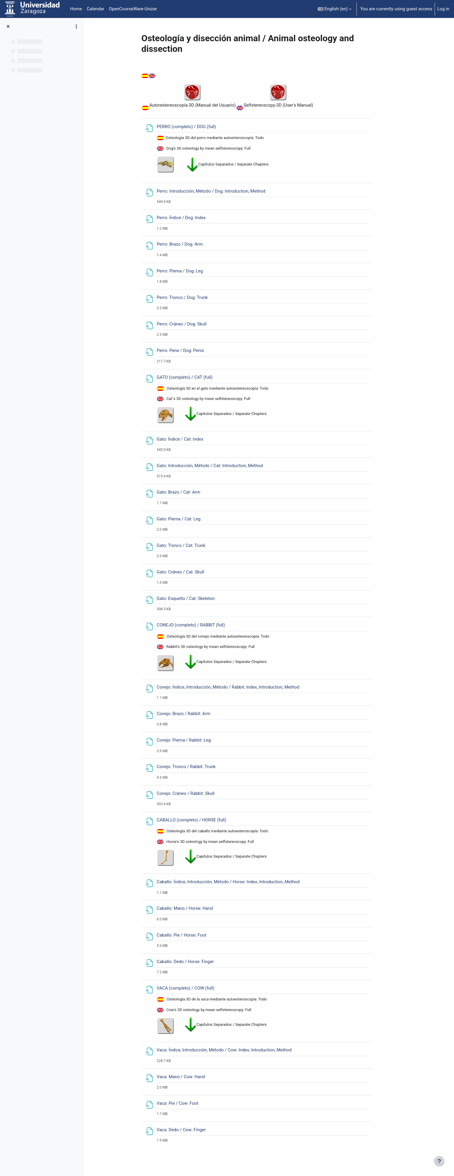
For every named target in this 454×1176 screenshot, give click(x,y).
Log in (443, 8)
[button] (335, 9)
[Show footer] (439, 1161)
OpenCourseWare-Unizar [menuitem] (133, 8)
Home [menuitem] (76, 8)
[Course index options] (76, 26)
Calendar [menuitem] (95, 8)
